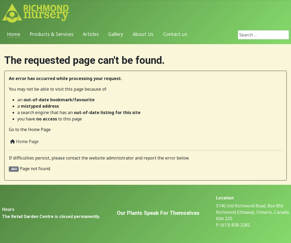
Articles (91, 34)
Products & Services (51, 34)
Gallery (115, 34)
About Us (143, 34)
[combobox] (263, 34)
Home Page (24, 141)
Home (13, 34)
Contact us (175, 34)
